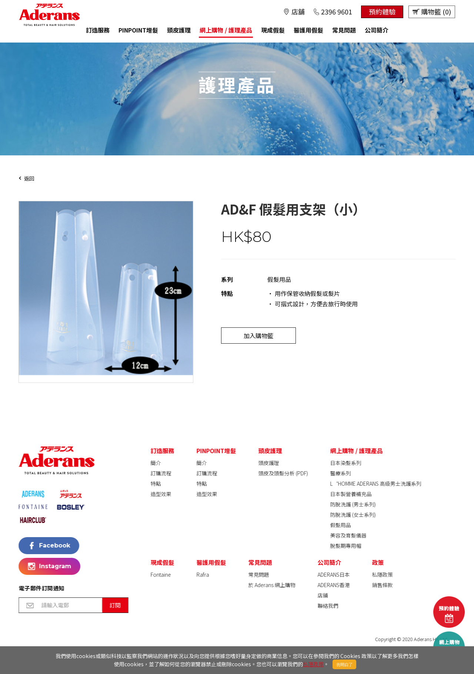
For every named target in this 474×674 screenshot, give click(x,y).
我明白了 (344, 664)
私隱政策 (313, 664)
